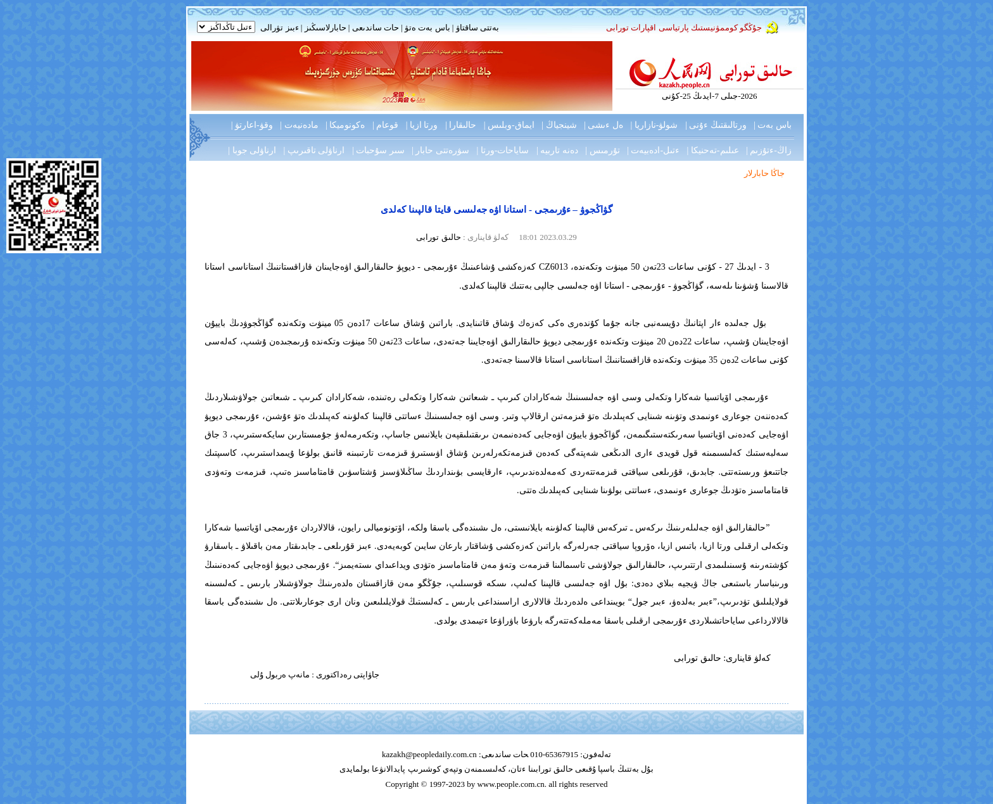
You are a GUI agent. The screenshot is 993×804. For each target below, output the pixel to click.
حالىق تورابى (438, 237)
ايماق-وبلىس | (509, 125)
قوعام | (385, 125)
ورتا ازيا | (422, 125)
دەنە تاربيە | (557, 150)
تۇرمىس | (602, 150)
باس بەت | (773, 125)
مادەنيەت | (299, 125)
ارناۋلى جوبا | (252, 150)
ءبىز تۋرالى (279, 27)
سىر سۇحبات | (378, 150)
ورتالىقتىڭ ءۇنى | (716, 125)
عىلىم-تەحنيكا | (713, 150)
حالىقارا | (460, 125)
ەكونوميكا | (345, 125)
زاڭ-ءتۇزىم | (769, 150)
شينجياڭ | (558, 125)
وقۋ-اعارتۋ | (252, 125)
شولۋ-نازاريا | (654, 125)
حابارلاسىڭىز (325, 27)
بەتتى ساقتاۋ (476, 27)
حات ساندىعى (375, 27)
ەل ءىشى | (603, 125)
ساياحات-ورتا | (503, 150)
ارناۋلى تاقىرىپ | (314, 150)
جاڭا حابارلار (764, 173)
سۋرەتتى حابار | (440, 150)
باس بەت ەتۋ (427, 27)
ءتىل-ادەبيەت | (653, 150)
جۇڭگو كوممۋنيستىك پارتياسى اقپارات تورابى (684, 27)
